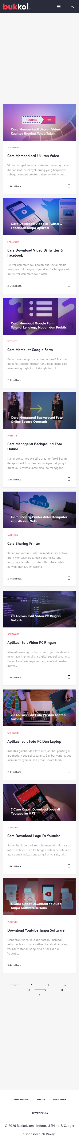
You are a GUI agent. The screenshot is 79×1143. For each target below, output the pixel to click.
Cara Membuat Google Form (30, 349)
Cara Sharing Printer (23, 543)
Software (13, 147)
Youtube (12, 827)
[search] (72, 6)
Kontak (41, 1099)
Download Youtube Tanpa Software (35, 930)
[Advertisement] (39, 59)
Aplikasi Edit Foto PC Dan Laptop (34, 741)
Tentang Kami (20, 1099)
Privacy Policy (39, 1112)
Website (12, 341)
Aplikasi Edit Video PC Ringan (31, 642)
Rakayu (51, 1134)
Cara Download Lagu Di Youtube (33, 835)
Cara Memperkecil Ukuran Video (33, 155)
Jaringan (12, 535)
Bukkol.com (25, 1125)
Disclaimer (60, 1099)
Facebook (13, 241)
